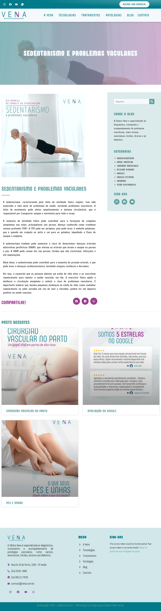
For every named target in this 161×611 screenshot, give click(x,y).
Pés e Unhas (14, 503)
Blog (130, 15)
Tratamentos (92, 15)
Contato (143, 15)
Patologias (114, 15)
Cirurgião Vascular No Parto (26, 411)
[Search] (151, 101)
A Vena (49, 15)
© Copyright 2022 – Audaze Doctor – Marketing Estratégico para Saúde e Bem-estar (80, 605)
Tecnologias (68, 15)
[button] (76, 301)
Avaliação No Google (102, 411)
